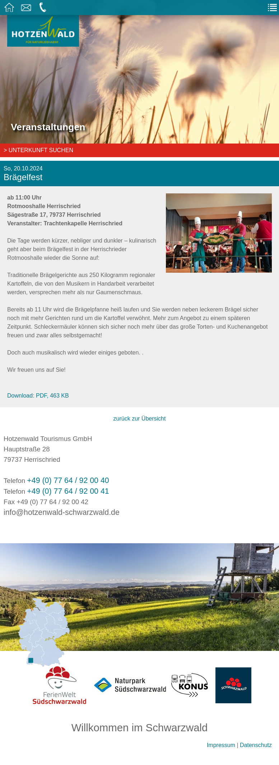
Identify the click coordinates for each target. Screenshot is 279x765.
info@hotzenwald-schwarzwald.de (62, 512)
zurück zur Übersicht (139, 419)
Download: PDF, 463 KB (38, 396)
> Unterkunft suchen (38, 150)
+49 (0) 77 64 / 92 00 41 (68, 491)
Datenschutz (256, 745)
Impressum (221, 745)
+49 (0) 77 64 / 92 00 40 (68, 480)
